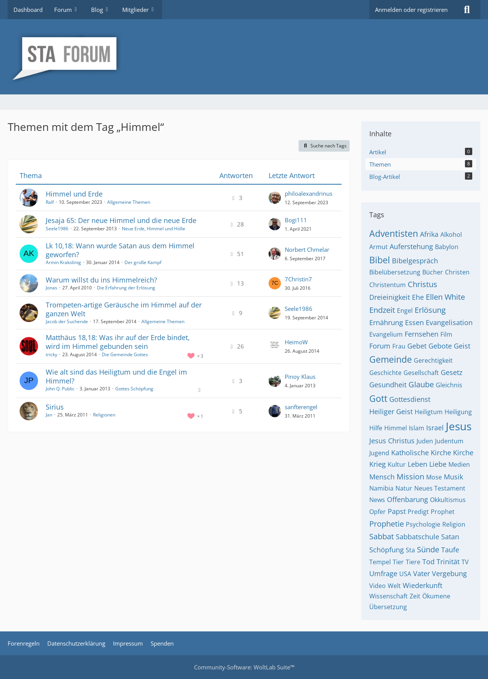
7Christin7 (298, 279)
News (377, 500)
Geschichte (385, 372)
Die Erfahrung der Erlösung (126, 287)
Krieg (377, 464)
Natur (403, 488)
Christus (422, 284)
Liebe (438, 464)
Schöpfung (386, 549)
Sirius (55, 406)
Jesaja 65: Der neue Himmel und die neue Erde (121, 220)
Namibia (381, 488)
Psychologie (423, 524)
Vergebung (449, 573)
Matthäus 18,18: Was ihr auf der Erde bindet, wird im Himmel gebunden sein (118, 342)
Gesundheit (388, 384)
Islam (416, 428)
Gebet (417, 345)
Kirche (463, 452)
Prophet (443, 511)
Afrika (429, 234)
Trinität (448, 561)
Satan (450, 536)
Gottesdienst (409, 399)
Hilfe (375, 428)
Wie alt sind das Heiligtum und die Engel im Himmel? (116, 376)
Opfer (377, 511)
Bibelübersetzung (394, 272)
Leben (417, 464)
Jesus (458, 426)
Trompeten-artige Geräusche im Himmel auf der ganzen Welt (124, 309)
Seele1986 (57, 228)
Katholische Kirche (421, 452)
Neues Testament (439, 488)
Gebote (440, 345)
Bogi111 (296, 220)
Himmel (395, 428)
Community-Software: (244, 667)
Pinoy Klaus (300, 376)
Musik (453, 476)
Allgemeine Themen (128, 202)
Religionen (104, 414)
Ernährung (386, 322)
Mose (434, 477)
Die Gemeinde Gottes (125, 354)
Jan (49, 414)
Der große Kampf (142, 262)
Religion (453, 524)
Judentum (449, 441)
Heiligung (458, 412)
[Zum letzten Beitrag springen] (275, 198)
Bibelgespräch (415, 260)
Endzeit (382, 310)
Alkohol (451, 234)
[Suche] (466, 9)
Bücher (432, 272)
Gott (378, 398)
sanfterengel (301, 407)
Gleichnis (449, 385)
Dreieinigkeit (389, 297)
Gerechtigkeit (433, 360)
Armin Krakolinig (63, 262)
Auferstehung (411, 246)
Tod (428, 561)
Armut (378, 247)
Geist (462, 345)
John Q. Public (60, 388)
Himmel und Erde (74, 193)
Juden (425, 441)
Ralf (50, 202)
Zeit (415, 596)
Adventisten (393, 233)
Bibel (379, 260)
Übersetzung (388, 607)
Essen (414, 322)
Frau (398, 346)
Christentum (387, 285)
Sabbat (381, 536)
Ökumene (436, 596)
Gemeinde (390, 359)
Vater (421, 573)
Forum (379, 345)
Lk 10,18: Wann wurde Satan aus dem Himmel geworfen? (120, 250)
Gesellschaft (421, 372)
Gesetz (451, 372)
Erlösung (430, 310)
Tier (398, 562)
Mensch (382, 476)
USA (405, 574)
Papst (397, 511)
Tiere (413, 562)
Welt (394, 586)
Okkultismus (448, 500)
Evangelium (386, 334)
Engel (405, 310)
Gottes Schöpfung (134, 388)
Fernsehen (421, 334)
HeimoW (296, 342)
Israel (435, 427)
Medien (459, 464)
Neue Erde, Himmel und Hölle (153, 228)
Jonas (51, 287)
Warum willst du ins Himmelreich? (101, 279)
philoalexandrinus (308, 193)
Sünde (428, 549)
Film (446, 334)
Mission (410, 476)
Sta (410, 550)
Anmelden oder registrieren (411, 9)
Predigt (418, 511)
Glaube (421, 384)
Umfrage (383, 573)
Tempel (380, 562)
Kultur (397, 464)
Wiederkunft (422, 585)
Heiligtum (429, 412)
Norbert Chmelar (307, 249)
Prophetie (386, 524)
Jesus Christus (392, 440)
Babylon (446, 247)
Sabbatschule (417, 536)
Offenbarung (407, 499)
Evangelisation (449, 322)
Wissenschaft (388, 596)
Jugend (379, 453)
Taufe (450, 549)
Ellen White (445, 297)
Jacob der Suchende (67, 321)
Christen (457, 272)
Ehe (418, 297)
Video (377, 586)
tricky (51, 354)
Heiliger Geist (391, 411)
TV (465, 562)
